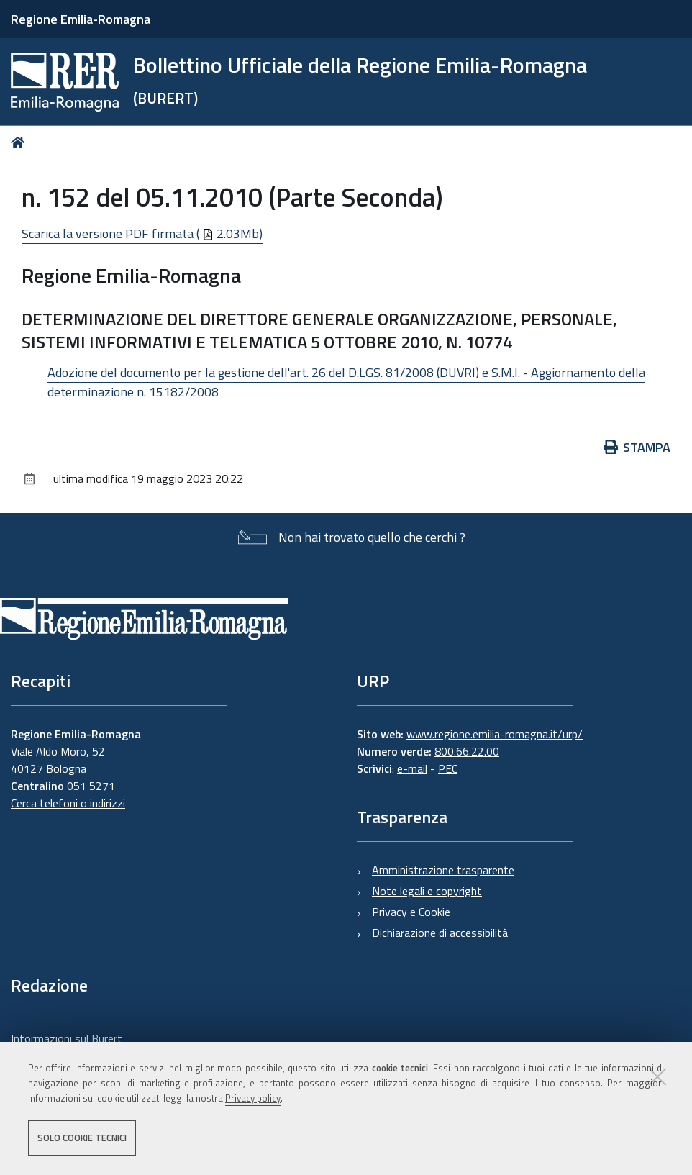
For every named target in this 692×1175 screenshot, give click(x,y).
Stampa (637, 447)
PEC (447, 768)
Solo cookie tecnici (82, 1137)
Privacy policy (253, 1098)
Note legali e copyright (427, 890)
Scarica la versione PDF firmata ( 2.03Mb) (142, 233)
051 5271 (91, 785)
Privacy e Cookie (411, 911)
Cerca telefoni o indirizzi (68, 803)
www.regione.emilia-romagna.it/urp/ (494, 734)
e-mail (412, 768)
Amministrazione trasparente (443, 870)
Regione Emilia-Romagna (80, 19)
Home (20, 142)
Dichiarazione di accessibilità (440, 932)
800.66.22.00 (466, 751)
